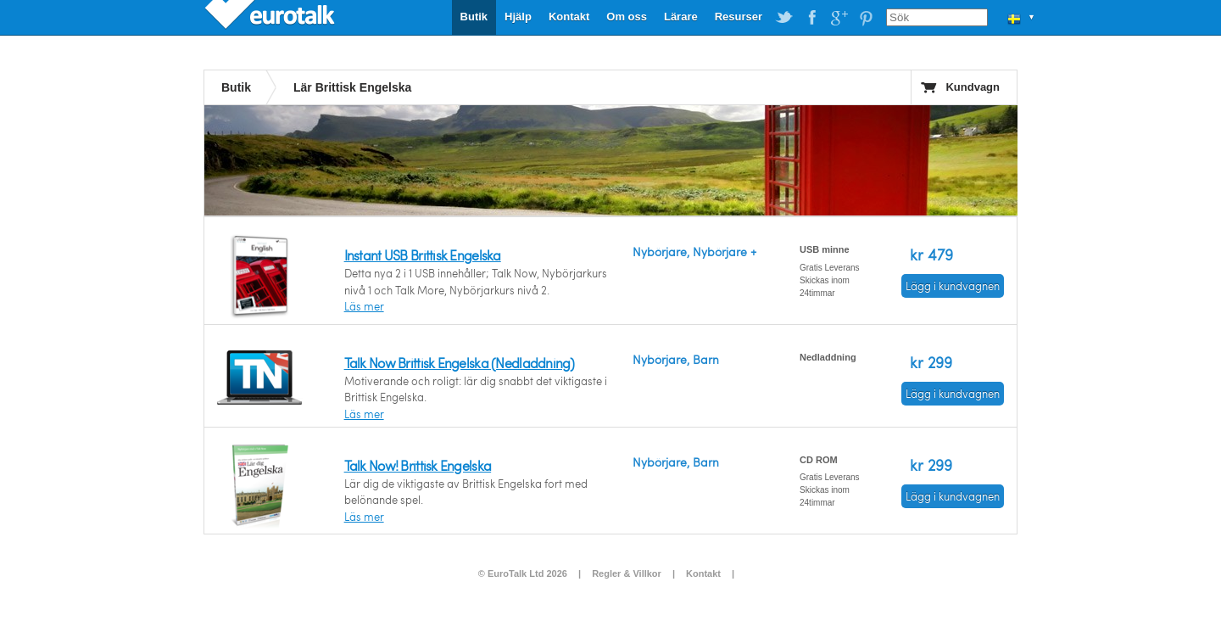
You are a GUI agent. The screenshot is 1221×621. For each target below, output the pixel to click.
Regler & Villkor (626, 573)
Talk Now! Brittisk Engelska (418, 465)
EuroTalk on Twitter (784, 18)
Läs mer (364, 306)
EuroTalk (271, 17)
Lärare (681, 16)
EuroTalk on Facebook (811, 18)
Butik (474, 16)
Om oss (626, 16)
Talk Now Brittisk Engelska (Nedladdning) (459, 363)
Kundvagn (972, 87)
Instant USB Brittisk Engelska (422, 255)
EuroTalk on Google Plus (838, 18)
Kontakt (569, 16)
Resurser (738, 16)
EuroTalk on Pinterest (865, 18)
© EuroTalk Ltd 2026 (522, 573)
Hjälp (518, 16)
